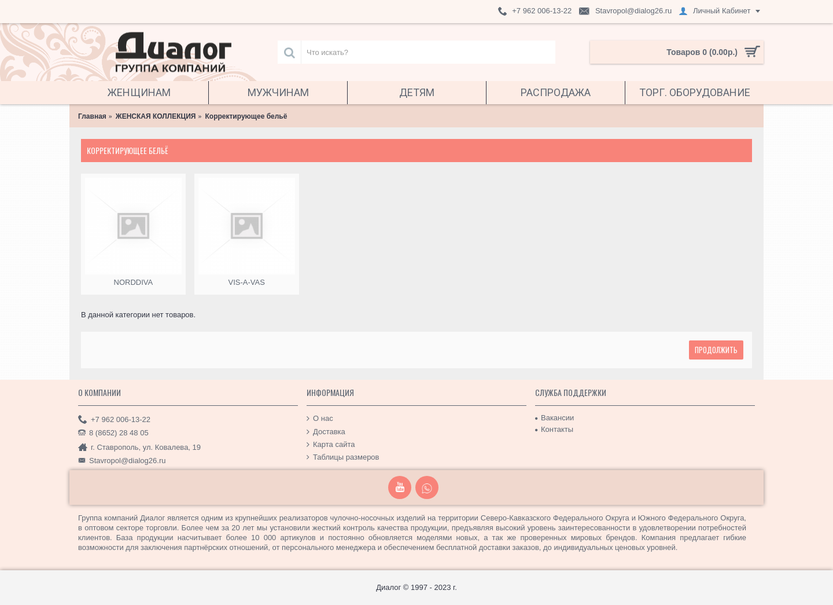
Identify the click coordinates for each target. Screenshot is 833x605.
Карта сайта (331, 444)
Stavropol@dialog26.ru (121, 460)
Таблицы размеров (343, 457)
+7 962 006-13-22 (114, 420)
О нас (320, 418)
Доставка (326, 431)
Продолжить (716, 349)
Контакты (554, 429)
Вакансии (554, 417)
